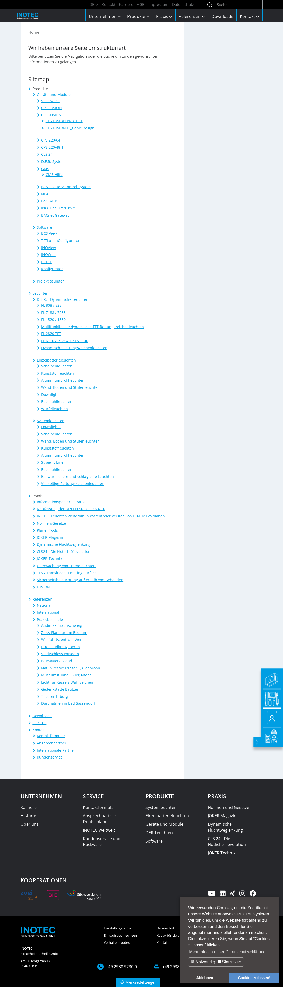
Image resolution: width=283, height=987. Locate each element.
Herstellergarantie (117, 928)
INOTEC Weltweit (99, 830)
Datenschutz (183, 4)
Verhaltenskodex (117, 942)
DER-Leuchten (159, 832)
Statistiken (229, 962)
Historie (28, 815)
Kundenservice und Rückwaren (102, 841)
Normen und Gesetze (228, 807)
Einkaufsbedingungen (120, 935)
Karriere (126, 4)
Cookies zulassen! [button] (254, 978)
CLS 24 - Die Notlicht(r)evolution (227, 841)
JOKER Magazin (222, 815)
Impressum (158, 4)
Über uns (30, 824)
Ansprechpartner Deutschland (99, 818)
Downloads (222, 16)
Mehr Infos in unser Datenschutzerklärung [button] (227, 952)
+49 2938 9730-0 (121, 967)
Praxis (164, 16)
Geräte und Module (164, 824)
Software (154, 841)
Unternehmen (105, 16)
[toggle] (256, 776)
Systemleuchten (161, 807)
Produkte (138, 16)
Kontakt (108, 4)
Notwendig (203, 962)
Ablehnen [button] (204, 978)
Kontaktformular (99, 807)
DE (93, 4)
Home (33, 32)
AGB (141, 4)
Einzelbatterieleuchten (167, 815)
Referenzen (192, 16)
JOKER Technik (221, 853)
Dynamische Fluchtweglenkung (225, 827)
